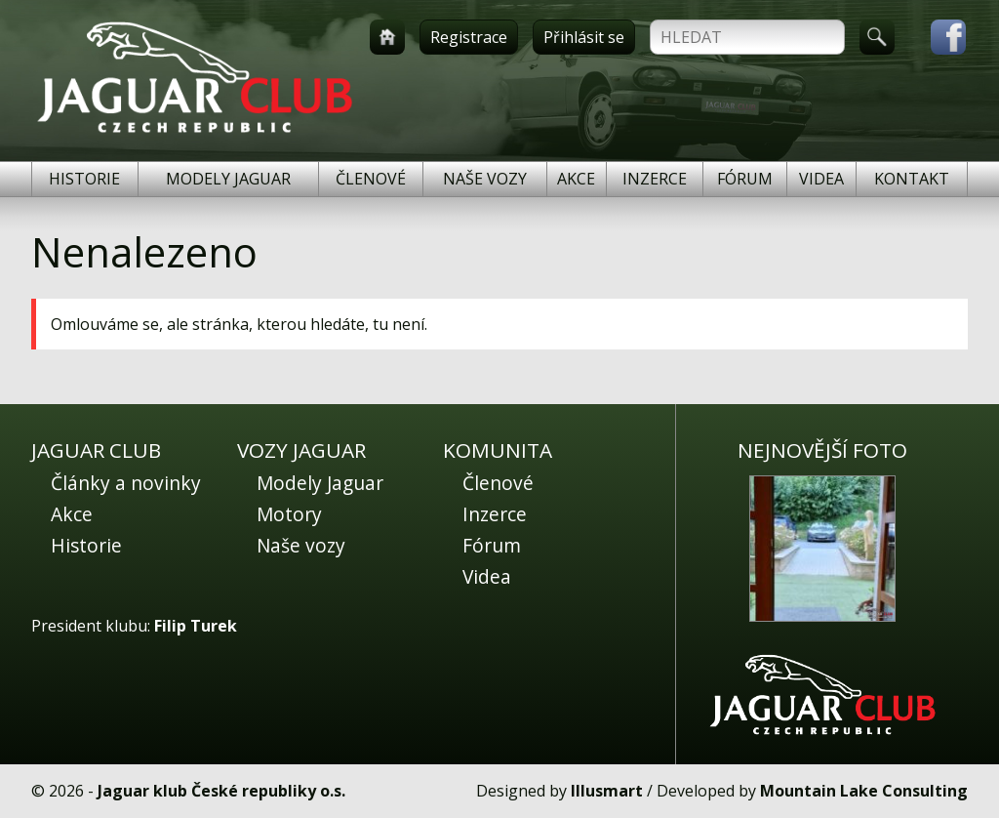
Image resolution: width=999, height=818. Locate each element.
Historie (84, 178)
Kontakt (911, 178)
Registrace (468, 37)
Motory (289, 514)
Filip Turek (195, 625)
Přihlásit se (583, 37)
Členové (371, 178)
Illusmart (607, 790)
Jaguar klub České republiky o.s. (221, 790)
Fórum (745, 178)
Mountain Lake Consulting (864, 790)
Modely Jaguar (228, 178)
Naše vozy (485, 178)
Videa (821, 178)
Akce (576, 178)
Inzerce (654, 178)
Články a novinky (126, 483)
